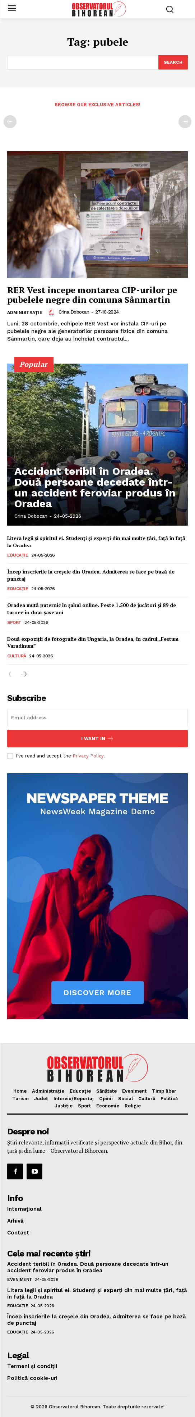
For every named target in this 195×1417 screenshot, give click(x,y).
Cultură (16, 655)
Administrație (24, 312)
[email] (97, 717)
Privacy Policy (88, 756)
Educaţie (17, 555)
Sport (14, 622)
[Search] (173, 62)
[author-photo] (52, 312)
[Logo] (99, 9)
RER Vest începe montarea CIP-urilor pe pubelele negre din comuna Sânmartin (92, 294)
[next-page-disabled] (184, 121)
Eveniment (19, 1279)
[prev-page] (10, 121)
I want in (97, 738)
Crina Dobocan (74, 312)
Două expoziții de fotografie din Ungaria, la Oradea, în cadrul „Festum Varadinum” (92, 642)
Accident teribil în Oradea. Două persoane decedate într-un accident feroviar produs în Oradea (95, 487)
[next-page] (23, 674)
